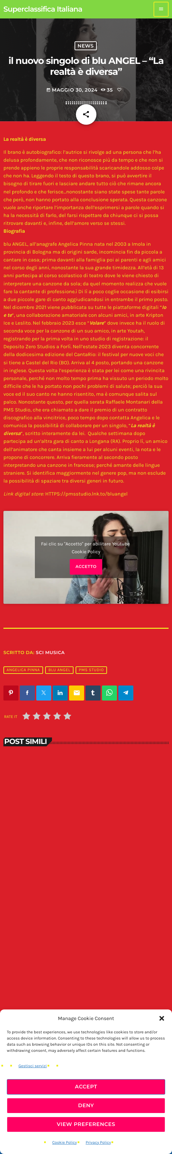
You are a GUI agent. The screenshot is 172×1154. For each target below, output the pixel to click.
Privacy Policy (98, 1142)
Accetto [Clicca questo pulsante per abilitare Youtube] (86, 566)
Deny (86, 1105)
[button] (161, 1018)
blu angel (59, 670)
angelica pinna (23, 670)
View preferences (86, 1124)
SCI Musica (50, 652)
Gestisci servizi (32, 1066)
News (86, 46)
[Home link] (42, 9)
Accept (86, 1086)
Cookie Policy (64, 1142)
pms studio (91, 670)
